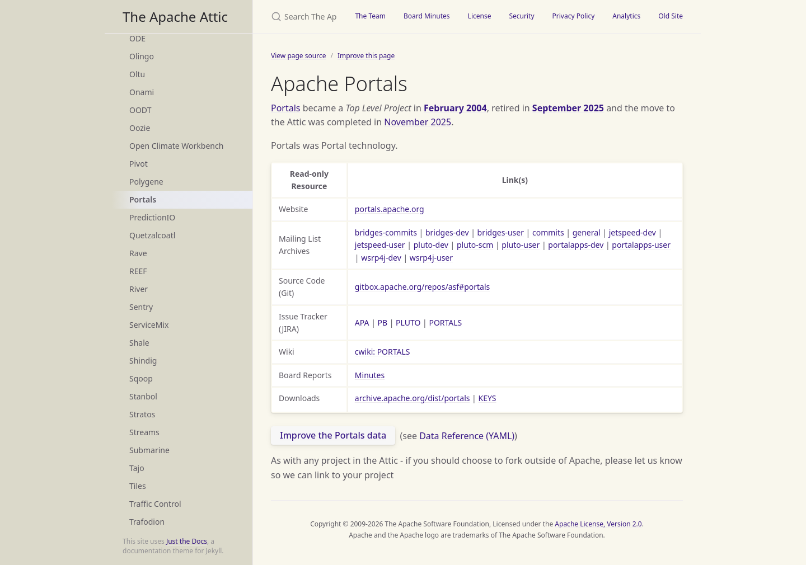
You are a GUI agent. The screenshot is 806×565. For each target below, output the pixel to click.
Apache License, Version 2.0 (598, 524)
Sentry (141, 307)
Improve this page (366, 55)
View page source (298, 55)
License (479, 16)
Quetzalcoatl (152, 235)
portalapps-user (641, 244)
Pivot (138, 163)
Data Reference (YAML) (466, 435)
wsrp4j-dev (381, 257)
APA (362, 322)
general (587, 232)
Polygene (146, 181)
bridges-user (500, 232)
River (138, 289)
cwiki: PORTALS (382, 351)
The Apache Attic (175, 16)
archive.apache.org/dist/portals (412, 398)
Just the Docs (186, 541)
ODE (137, 38)
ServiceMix (148, 324)
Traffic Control (155, 503)
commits (548, 232)
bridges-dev (447, 232)
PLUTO (408, 322)
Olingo (141, 56)
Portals (142, 199)
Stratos (142, 414)
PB (383, 322)
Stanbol (143, 396)
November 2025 (417, 122)
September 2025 (568, 108)
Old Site (670, 16)
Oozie (139, 128)
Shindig (143, 360)
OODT (140, 110)
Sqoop (141, 378)
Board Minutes (427, 16)
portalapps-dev (575, 244)
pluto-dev (431, 244)
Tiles (137, 486)
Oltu (137, 74)
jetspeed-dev (632, 232)
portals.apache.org (389, 209)
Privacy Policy (573, 16)
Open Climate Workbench (176, 145)
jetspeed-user (380, 244)
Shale (139, 342)
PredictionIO (152, 217)
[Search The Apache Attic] (299, 16)
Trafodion (147, 521)
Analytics (626, 16)
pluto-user (521, 244)
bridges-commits (386, 232)
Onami (141, 92)
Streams (144, 432)
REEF (138, 271)
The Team (370, 16)
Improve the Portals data (333, 435)
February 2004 (455, 108)
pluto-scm (475, 244)
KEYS (487, 398)
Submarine (149, 450)
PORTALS (445, 322)
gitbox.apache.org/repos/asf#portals (422, 286)
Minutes (370, 375)
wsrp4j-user (431, 257)
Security (521, 16)
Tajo (136, 468)
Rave (138, 253)
